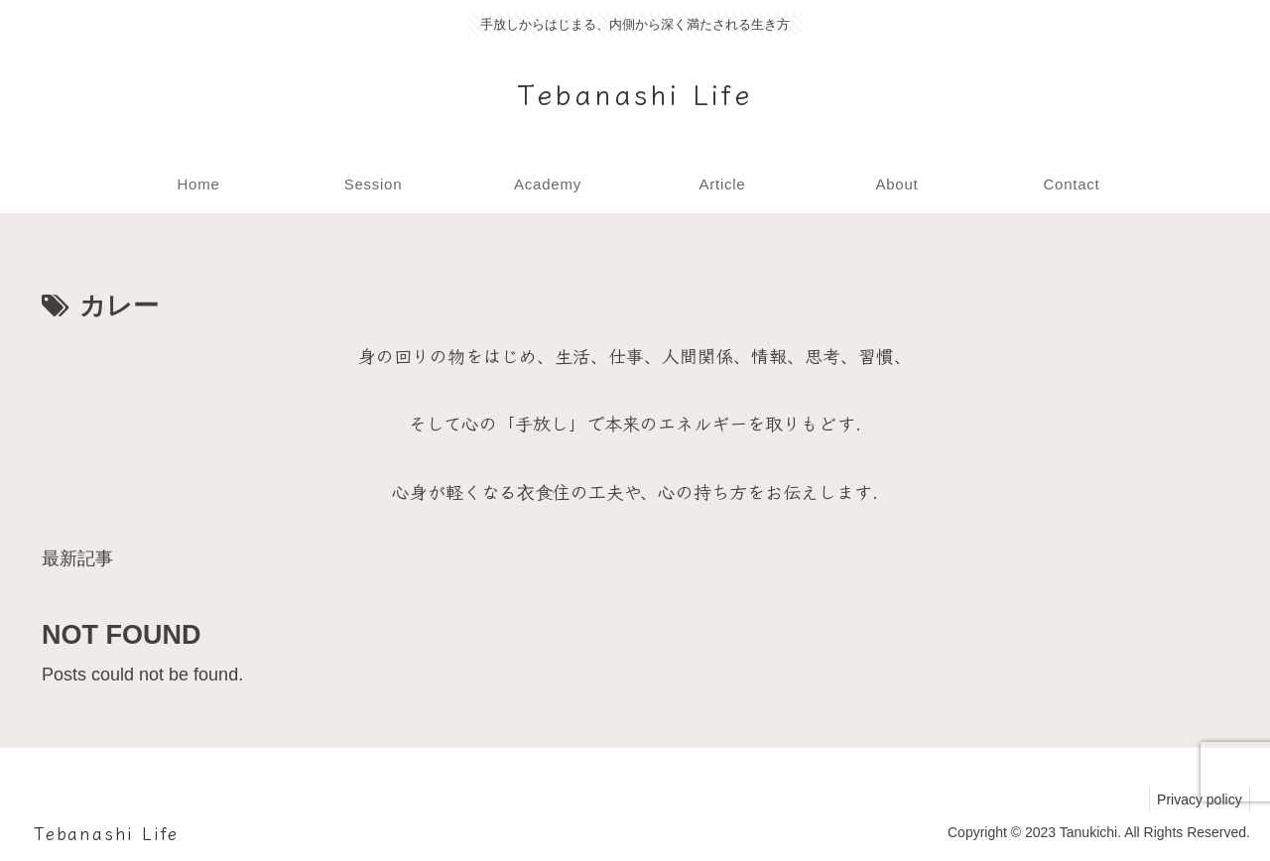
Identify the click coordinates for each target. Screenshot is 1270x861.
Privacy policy (1196, 799)
